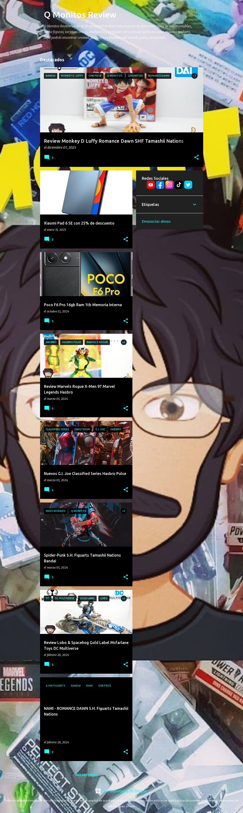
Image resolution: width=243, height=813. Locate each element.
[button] (196, 157)
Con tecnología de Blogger (121, 791)
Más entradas (86, 774)
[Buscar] (200, 15)
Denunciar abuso (156, 221)
